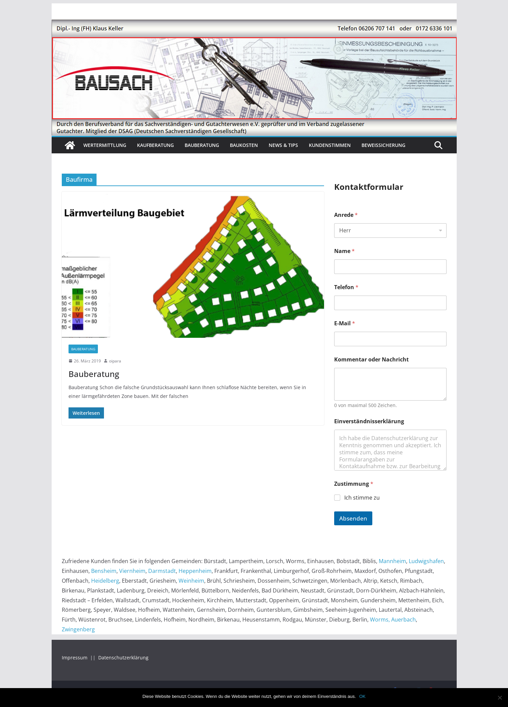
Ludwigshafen (426, 561)
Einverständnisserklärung (369, 421)
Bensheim (103, 571)
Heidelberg (105, 580)
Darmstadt (162, 571)
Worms (379, 619)
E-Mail (344, 323)
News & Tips (283, 145)
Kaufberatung (155, 145)
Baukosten (244, 145)
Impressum (75, 657)
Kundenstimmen (330, 145)
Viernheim (132, 571)
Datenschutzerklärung (123, 657)
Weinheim (191, 580)
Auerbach (403, 619)
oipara (115, 361)
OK (362, 696)
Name (344, 251)
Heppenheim (195, 571)
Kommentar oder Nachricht (371, 359)
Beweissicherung (383, 145)
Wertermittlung (104, 145)
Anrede (346, 215)
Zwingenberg (78, 629)
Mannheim (392, 561)
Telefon (346, 287)
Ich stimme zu (362, 497)
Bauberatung (202, 145)
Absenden (353, 518)
